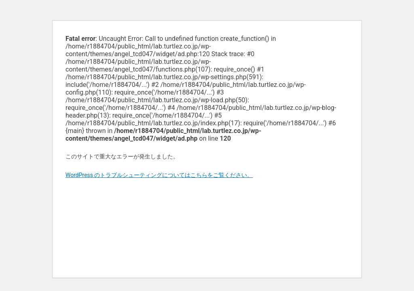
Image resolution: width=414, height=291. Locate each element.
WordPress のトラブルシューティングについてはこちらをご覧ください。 (159, 175)
